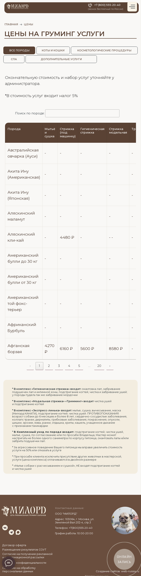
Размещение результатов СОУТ (24, 549)
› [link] (109, 366)
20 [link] (99, 366)
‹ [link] (30, 366)
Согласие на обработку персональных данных (19, 569)
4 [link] (69, 366)
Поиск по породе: (67, 113)
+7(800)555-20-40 (80, 527)
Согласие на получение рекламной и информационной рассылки (27, 555)
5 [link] (79, 366)
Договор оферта (14, 545)
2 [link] (49, 366)
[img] (5, 527)
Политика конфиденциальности (24, 562)
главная (11, 24)
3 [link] (59, 366)
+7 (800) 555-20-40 (107, 4)
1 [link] (39, 366)
